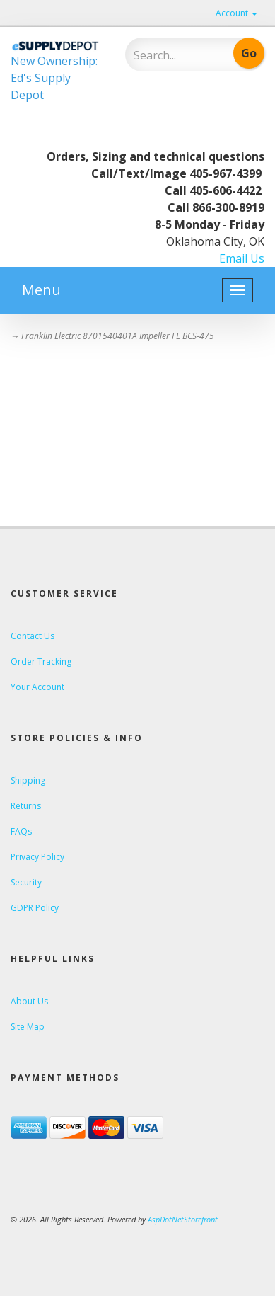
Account (236, 13)
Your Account (37, 687)
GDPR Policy (35, 908)
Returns (26, 806)
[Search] (174, 55)
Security (26, 882)
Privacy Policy (37, 857)
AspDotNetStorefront (183, 1219)
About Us (29, 1001)
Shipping (28, 780)
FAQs (21, 831)
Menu (41, 289)
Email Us (241, 258)
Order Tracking (41, 661)
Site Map (28, 1027)
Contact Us (32, 636)
